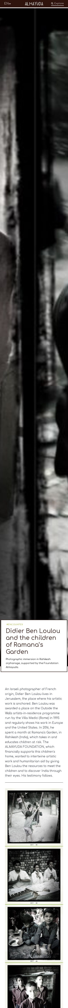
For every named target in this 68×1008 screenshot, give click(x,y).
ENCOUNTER (15, 624)
